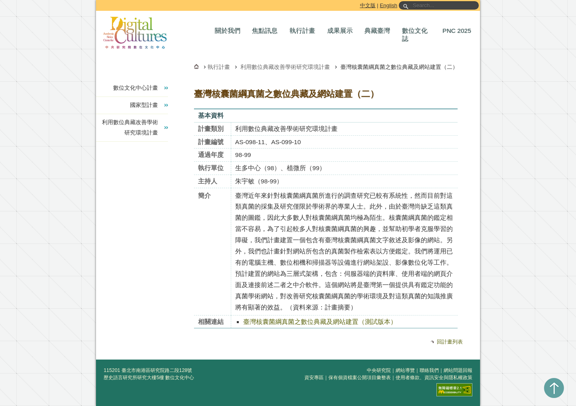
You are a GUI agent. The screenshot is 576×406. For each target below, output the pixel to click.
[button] (229, 30)
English (388, 5)
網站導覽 (405, 370)
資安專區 (314, 377)
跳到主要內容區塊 (97, 1)
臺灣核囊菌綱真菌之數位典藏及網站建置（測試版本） (320, 321)
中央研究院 (379, 370)
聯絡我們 (429, 370)
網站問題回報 (458, 370)
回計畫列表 (450, 342)
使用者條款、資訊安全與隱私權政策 (434, 377)
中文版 (368, 5)
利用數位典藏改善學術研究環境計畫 (285, 67)
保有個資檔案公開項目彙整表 (359, 377)
